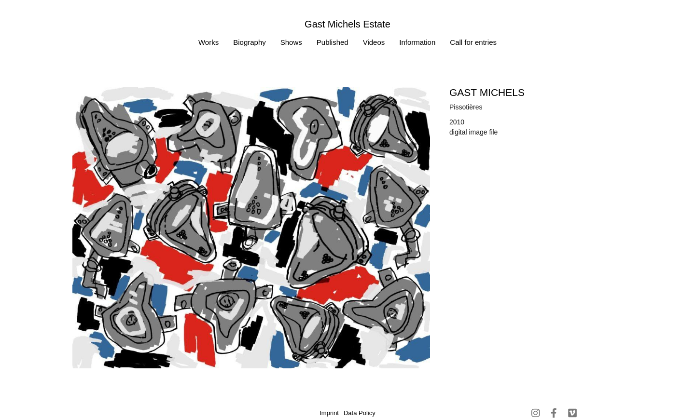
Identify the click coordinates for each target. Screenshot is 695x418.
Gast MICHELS (487, 92)
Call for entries (473, 42)
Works (208, 42)
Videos (374, 42)
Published (332, 42)
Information (417, 42)
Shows (291, 42)
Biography (249, 42)
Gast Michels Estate (347, 24)
